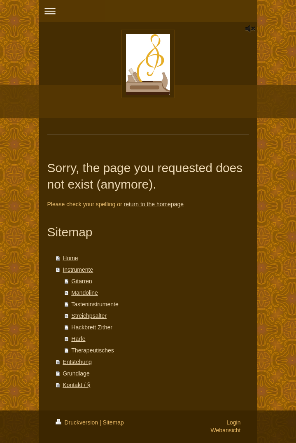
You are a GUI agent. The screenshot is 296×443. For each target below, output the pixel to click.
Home (70, 258)
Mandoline (84, 292)
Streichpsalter (89, 315)
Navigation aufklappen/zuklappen (148, 11)
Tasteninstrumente (94, 304)
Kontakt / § (76, 385)
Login (233, 422)
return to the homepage (154, 204)
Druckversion (78, 422)
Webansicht (226, 430)
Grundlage (76, 373)
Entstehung (77, 362)
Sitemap (113, 422)
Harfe (78, 339)
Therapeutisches (92, 350)
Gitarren (81, 281)
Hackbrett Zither (91, 327)
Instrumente (78, 269)
